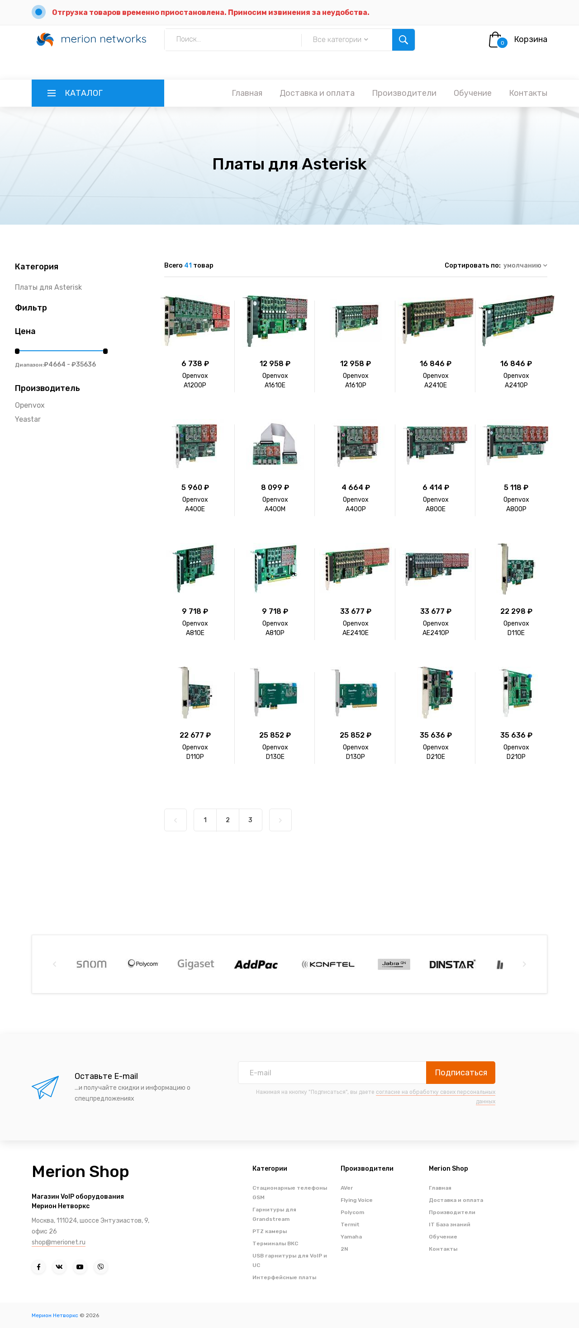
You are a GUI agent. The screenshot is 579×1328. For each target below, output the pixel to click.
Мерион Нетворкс (55, 1315)
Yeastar (28, 419)
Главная (247, 93)
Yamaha (351, 1237)
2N (344, 1249)
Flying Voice (357, 1200)
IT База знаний (449, 1224)
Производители (404, 93)
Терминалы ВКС (275, 1243)
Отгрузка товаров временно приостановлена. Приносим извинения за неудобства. (211, 12)
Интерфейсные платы (284, 1277)
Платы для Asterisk (48, 287)
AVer (347, 1188)
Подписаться (461, 1073)
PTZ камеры (269, 1231)
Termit (350, 1224)
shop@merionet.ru (58, 1242)
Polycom (352, 1212)
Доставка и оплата (317, 93)
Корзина (530, 39)
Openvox (30, 405)
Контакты (528, 93)
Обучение (473, 93)
